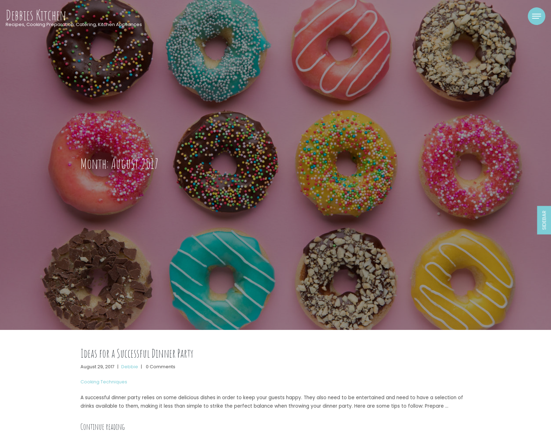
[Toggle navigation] (536, 16)
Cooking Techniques (103, 382)
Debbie (129, 367)
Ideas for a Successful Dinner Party (136, 353)
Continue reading (102, 426)
